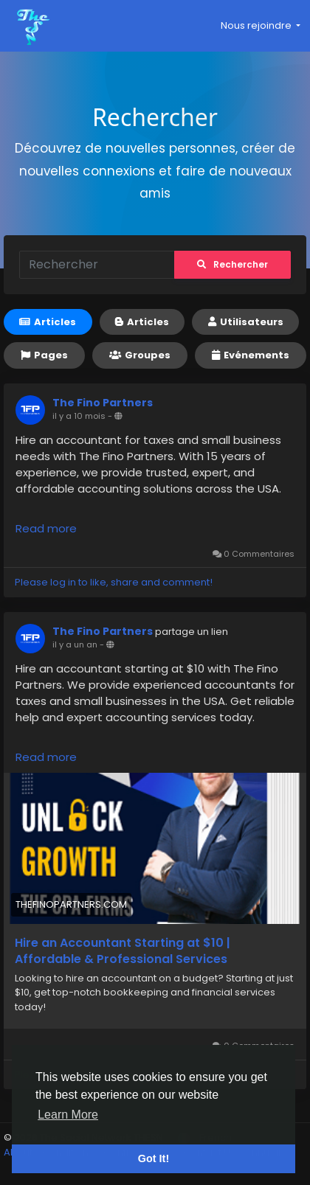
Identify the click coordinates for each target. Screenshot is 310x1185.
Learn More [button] (68, 1114)
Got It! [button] (153, 1158)
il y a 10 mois (79, 416)
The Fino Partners (102, 402)
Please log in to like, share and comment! (114, 582)
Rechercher (232, 264)
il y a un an (74, 644)
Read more (46, 528)
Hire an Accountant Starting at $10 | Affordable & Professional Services (122, 951)
